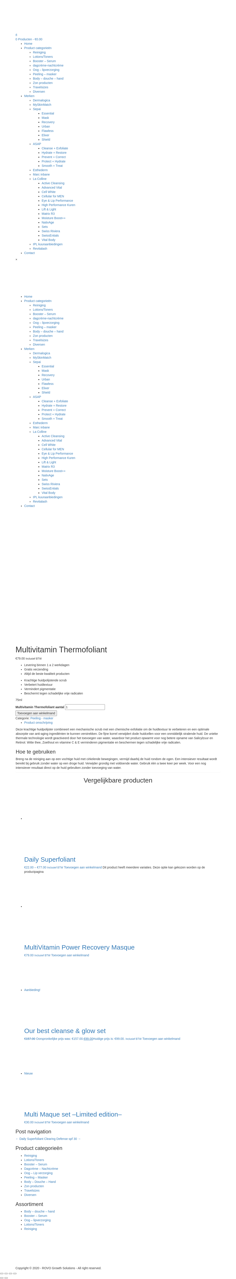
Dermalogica (41, 100)
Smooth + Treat (52, 165)
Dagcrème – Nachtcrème (41, 1168)
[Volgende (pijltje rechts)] (6, 1278)
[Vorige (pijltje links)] (1, 1278)
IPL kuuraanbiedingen (48, 244)
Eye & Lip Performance (57, 200)
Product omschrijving (38, 722)
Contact (29, 253)
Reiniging (39, 52)
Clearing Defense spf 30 (62, 1139)
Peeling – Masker (36, 1177)
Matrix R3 (48, 213)
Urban (46, 126)
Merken (29, 96)
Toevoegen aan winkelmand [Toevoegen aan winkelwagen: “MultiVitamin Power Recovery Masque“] (70, 955)
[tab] (122, 722)
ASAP (37, 144)
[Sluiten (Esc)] (1, 1273)
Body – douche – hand (48, 78)
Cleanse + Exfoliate (55, 148)
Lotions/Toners (43, 56)
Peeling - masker (41, 718)
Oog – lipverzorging (46, 70)
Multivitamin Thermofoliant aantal (39, 707)
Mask (45, 117)
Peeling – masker (44, 74)
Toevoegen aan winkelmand (36, 713)
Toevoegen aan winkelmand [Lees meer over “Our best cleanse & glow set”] (161, 1038)
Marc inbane (41, 174)
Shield (46, 139)
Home (28, 43)
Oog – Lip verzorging (38, 1173)
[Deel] (6, 1273)
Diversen (39, 91)
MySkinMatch (42, 104)
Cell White (49, 192)
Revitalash (40, 248)
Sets (45, 227)
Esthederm (40, 170)
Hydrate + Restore (54, 152)
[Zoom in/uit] (15, 1273)
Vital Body (48, 240)
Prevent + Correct (54, 157)
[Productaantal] (85, 707)
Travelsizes (40, 87)
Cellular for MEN (53, 196)
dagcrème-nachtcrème (48, 65)
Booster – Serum (44, 61)
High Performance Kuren (58, 205)
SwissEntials (50, 235)
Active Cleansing (53, 183)
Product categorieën (37, 48)
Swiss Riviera (51, 231)
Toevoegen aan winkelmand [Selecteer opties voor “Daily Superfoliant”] (83, 867)
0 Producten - (28, 39)
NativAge (48, 222)
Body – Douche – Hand (40, 1182)
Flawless (47, 131)
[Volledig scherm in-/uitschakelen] (10, 1273)
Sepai (37, 109)
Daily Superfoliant (29, 1139)
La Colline (39, 179)
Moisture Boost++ (54, 218)
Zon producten (43, 83)
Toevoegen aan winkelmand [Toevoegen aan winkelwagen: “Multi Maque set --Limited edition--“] (70, 1122)
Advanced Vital (52, 187)
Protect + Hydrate (53, 161)
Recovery (48, 122)
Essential (48, 113)
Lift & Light (49, 209)
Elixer (45, 135)
